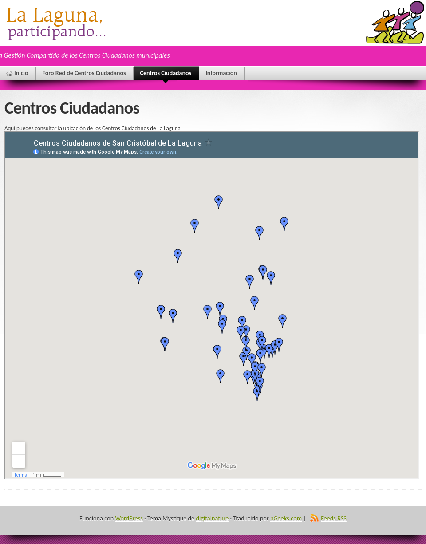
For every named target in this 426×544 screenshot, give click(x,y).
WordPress (128, 518)
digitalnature (212, 518)
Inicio (21, 73)
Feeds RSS (334, 518)
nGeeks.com (286, 518)
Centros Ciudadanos (166, 74)
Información (221, 73)
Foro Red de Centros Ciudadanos (84, 73)
